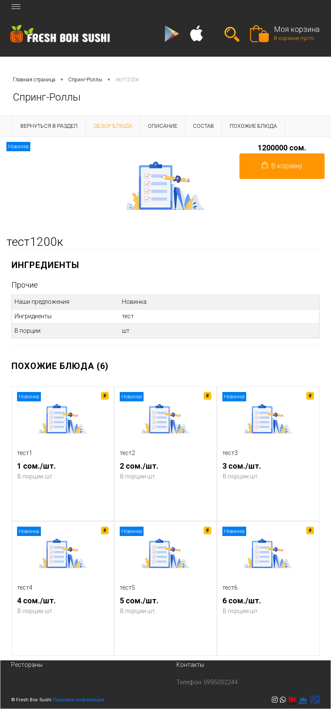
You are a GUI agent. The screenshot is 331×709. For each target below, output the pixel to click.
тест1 (24, 453)
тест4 (24, 587)
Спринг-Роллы (85, 80)
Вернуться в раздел (49, 126)
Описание (162, 126)
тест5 (127, 587)
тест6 (230, 587)
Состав (203, 126)
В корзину (282, 165)
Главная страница (34, 80)
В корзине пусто (294, 38)
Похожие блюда (253, 126)
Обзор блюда (112, 126)
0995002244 (221, 682)
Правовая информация (78, 700)
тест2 (127, 453)
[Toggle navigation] (16, 6)
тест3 (230, 453)
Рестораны (27, 664)
